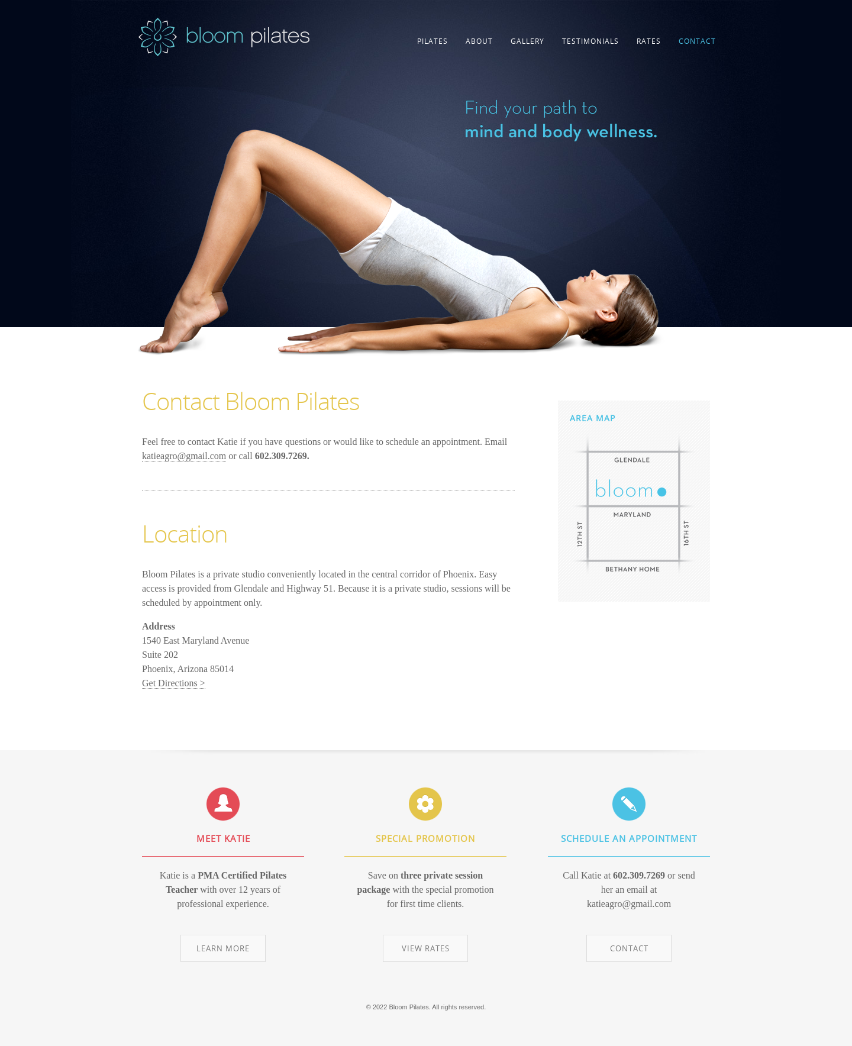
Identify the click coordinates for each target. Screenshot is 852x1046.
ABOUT (479, 41)
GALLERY (527, 41)
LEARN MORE (223, 948)
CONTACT (697, 41)
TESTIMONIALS (590, 41)
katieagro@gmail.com (184, 456)
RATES (649, 41)
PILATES (432, 41)
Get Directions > (173, 683)
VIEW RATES (426, 948)
